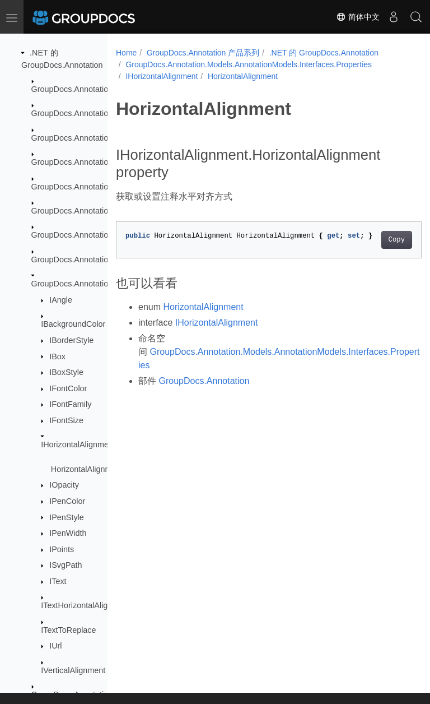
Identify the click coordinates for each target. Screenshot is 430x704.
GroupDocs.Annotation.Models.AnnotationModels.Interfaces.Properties (248, 64)
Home (126, 52)
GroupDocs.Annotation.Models (86, 210)
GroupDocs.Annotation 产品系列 (203, 52)
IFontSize (66, 420)
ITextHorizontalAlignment (85, 605)
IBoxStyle (66, 372)
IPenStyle (66, 517)
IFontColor (68, 388)
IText (57, 581)
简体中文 (358, 17)
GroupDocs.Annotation (72, 89)
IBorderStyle (71, 340)
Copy (375, 240)
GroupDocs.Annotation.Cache (84, 113)
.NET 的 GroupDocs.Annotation (323, 52)
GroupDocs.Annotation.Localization (94, 162)
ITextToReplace (68, 630)
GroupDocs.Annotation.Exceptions (93, 137)
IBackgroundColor (73, 323)
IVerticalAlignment (73, 670)
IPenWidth (67, 533)
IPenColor (67, 501)
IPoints (61, 549)
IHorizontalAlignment (78, 444)
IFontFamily (70, 404)
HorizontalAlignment (87, 469)
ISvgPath (65, 565)
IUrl (55, 645)
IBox (57, 356)
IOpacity (64, 484)
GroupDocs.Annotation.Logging (87, 186)
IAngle (60, 299)
